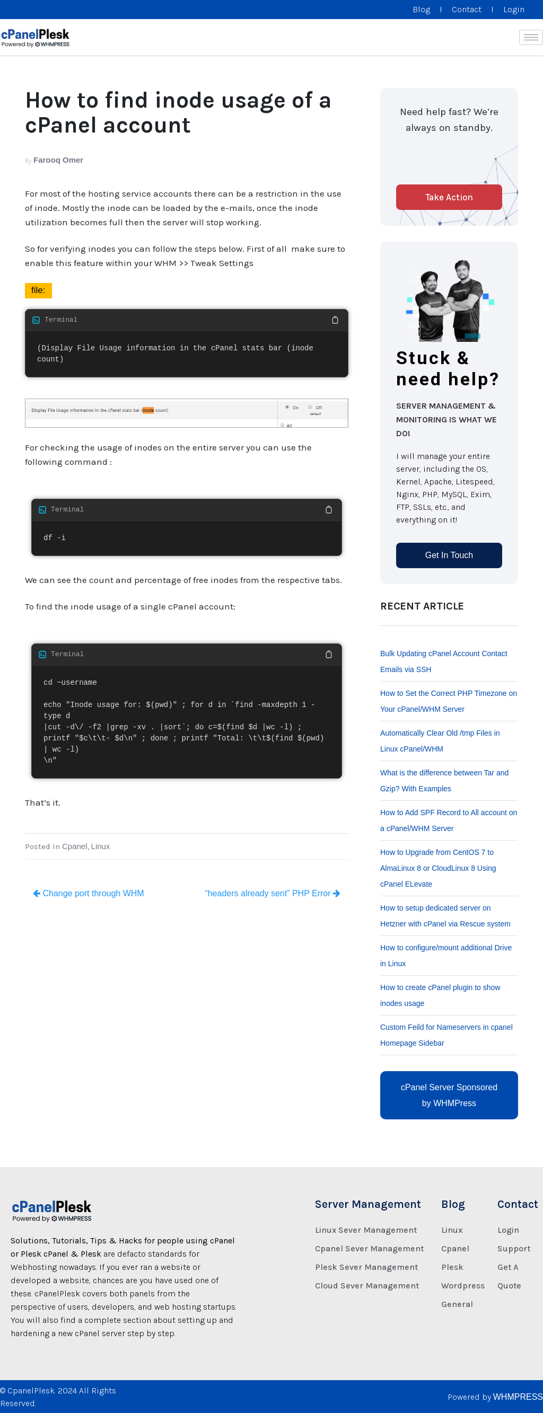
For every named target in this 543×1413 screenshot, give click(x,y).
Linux (100, 846)
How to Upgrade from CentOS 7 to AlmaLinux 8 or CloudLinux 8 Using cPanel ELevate (438, 868)
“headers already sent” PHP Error (272, 893)
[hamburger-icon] (531, 37)
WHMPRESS (518, 1396)
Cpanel (74, 846)
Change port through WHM (88, 893)
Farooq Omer (58, 159)
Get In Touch (449, 555)
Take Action (449, 197)
